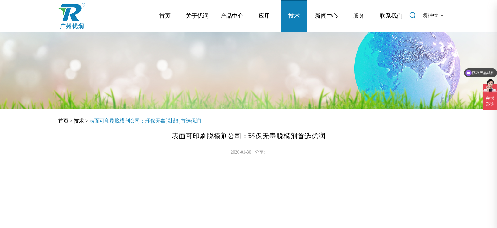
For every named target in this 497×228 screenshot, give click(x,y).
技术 (294, 16)
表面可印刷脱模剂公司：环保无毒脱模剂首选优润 (145, 121)
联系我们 (391, 16)
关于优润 (197, 16)
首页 (165, 16)
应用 (264, 16)
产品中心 (232, 16)
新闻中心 (326, 16)
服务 (359, 16)
